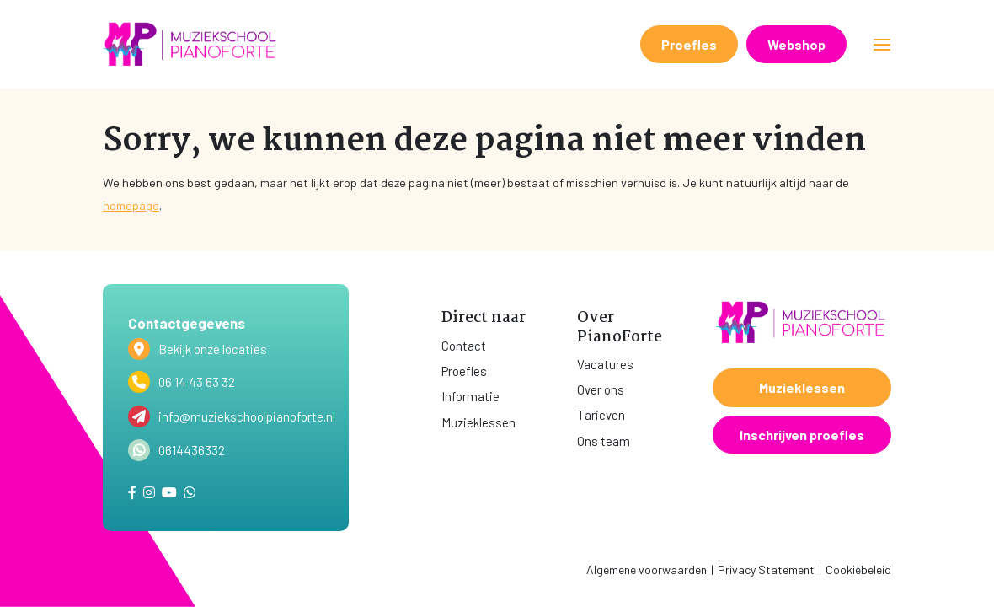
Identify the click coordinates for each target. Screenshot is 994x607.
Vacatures (605, 364)
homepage (131, 205)
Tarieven (601, 414)
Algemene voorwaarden (646, 569)
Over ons (600, 389)
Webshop (796, 44)
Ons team (603, 441)
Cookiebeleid (858, 569)
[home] (191, 44)
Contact (463, 345)
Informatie (470, 396)
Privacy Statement (766, 569)
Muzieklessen (478, 422)
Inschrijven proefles (802, 435)
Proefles (689, 44)
